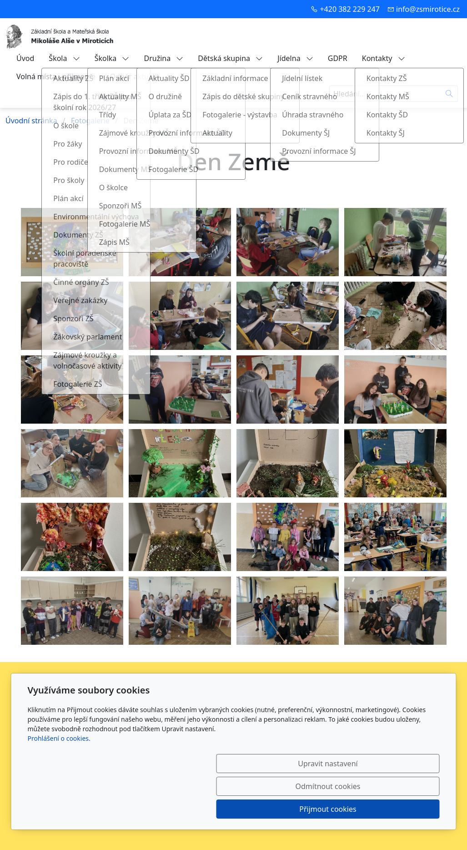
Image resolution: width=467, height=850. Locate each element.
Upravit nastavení (214, 809)
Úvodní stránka (31, 121)
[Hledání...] (385, 94)
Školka (112, 58)
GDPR (337, 58)
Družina (163, 58)
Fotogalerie (90, 121)
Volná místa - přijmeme (55, 76)
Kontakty (383, 58)
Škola (64, 58)
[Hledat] (449, 94)
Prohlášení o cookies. (59, 783)
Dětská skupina (230, 58)
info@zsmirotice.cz (428, 9)
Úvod (25, 58)
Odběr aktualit (134, 76)
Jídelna (295, 58)
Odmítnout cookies (304, 809)
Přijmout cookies (395, 809)
